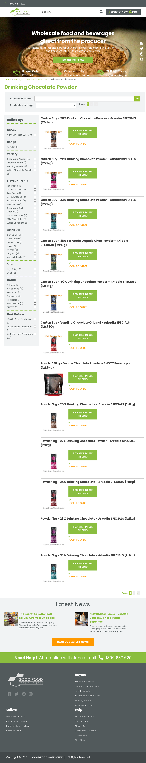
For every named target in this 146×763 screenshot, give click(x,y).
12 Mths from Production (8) (19, 321)
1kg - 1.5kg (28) (14, 269)
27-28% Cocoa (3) (16, 196)
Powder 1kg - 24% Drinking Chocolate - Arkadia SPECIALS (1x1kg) (88, 482)
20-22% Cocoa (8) (16, 189)
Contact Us (81, 721)
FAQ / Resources (84, 716)
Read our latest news (73, 642)
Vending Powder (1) (17, 166)
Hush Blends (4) (15, 303)
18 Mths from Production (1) (19, 328)
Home (8, 79)
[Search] (73, 12)
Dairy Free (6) (14, 238)
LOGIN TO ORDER (77, 143)
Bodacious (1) (14, 292)
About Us (80, 726)
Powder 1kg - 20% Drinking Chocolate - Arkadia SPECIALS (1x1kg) (88, 404)
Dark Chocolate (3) (17, 215)
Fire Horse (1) (14, 299)
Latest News (82, 735)
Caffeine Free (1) (15, 234)
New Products (83, 691)
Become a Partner (16, 721)
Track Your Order (85, 681)
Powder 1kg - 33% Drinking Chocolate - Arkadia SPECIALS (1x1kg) (88, 555)
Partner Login (14, 730)
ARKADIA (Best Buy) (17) (19, 134)
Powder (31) (13, 147)
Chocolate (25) (15, 208)
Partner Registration (18, 726)
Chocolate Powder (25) (19, 159)
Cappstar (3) (14, 296)
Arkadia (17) (13, 285)
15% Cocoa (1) (14, 185)
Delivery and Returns (87, 686)
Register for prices (73, 60)
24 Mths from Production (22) (20, 336)
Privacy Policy (83, 700)
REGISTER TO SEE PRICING (83, 132)
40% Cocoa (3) (14, 204)
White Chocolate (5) (17, 222)
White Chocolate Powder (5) (20, 172)
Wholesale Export (85, 705)
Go (137, 98)
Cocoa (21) (12, 211)
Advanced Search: (21, 98)
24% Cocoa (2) (14, 193)
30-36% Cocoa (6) (16, 200)
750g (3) (11, 272)
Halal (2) (11, 246)
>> (96, 104)
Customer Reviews (85, 730)
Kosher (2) (12, 249)
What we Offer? (15, 716)
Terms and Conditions (88, 695)
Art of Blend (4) (15, 288)
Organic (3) (13, 253)
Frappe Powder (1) (16, 162)
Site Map (80, 740)
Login (135, 11)
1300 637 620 (15, 3)
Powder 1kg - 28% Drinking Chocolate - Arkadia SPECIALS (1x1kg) (88, 519)
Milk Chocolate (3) (16, 219)
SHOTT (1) (12, 307)
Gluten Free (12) (15, 242)
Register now (119, 11)
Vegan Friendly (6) (16, 257)
